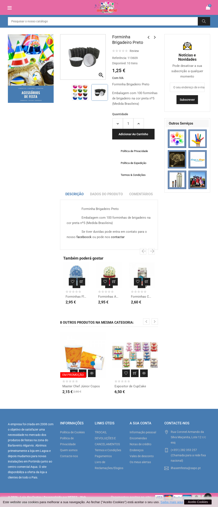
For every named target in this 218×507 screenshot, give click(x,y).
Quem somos (68, 450)
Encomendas (138, 438)
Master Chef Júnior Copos (81, 386)
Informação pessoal (143, 432)
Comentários (141, 194)
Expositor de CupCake (130, 386)
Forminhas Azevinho (109, 297)
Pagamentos (103, 456)
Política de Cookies (72, 432)
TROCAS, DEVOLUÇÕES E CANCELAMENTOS (107, 438)
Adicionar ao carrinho (133, 134)
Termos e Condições (108, 450)
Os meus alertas (140, 462)
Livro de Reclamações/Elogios (109, 465)
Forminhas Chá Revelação (141, 297)
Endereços (136, 450)
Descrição (74, 194)
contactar (118, 237)
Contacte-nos (69, 456)
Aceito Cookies (198, 502)
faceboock (84, 237)
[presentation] (143, 251)
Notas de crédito (140, 444)
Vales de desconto (142, 456)
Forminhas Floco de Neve (76, 297)
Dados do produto (106, 194)
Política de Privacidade (68, 441)
